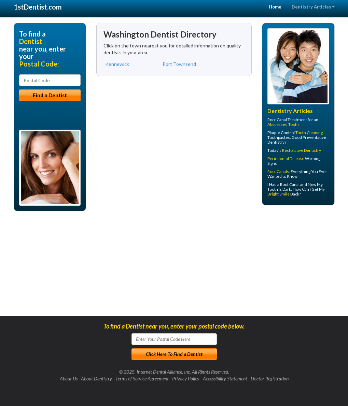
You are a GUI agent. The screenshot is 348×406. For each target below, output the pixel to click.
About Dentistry (96, 378)
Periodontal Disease (285, 158)
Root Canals (278, 171)
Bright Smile (278, 194)
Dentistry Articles (313, 7)
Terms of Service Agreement (142, 378)
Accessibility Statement (225, 378)
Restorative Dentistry (301, 150)
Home (275, 7)
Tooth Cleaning (309, 132)
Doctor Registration (270, 378)
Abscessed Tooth (283, 124)
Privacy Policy (185, 378)
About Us (69, 378)
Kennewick (117, 64)
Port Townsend (179, 64)
